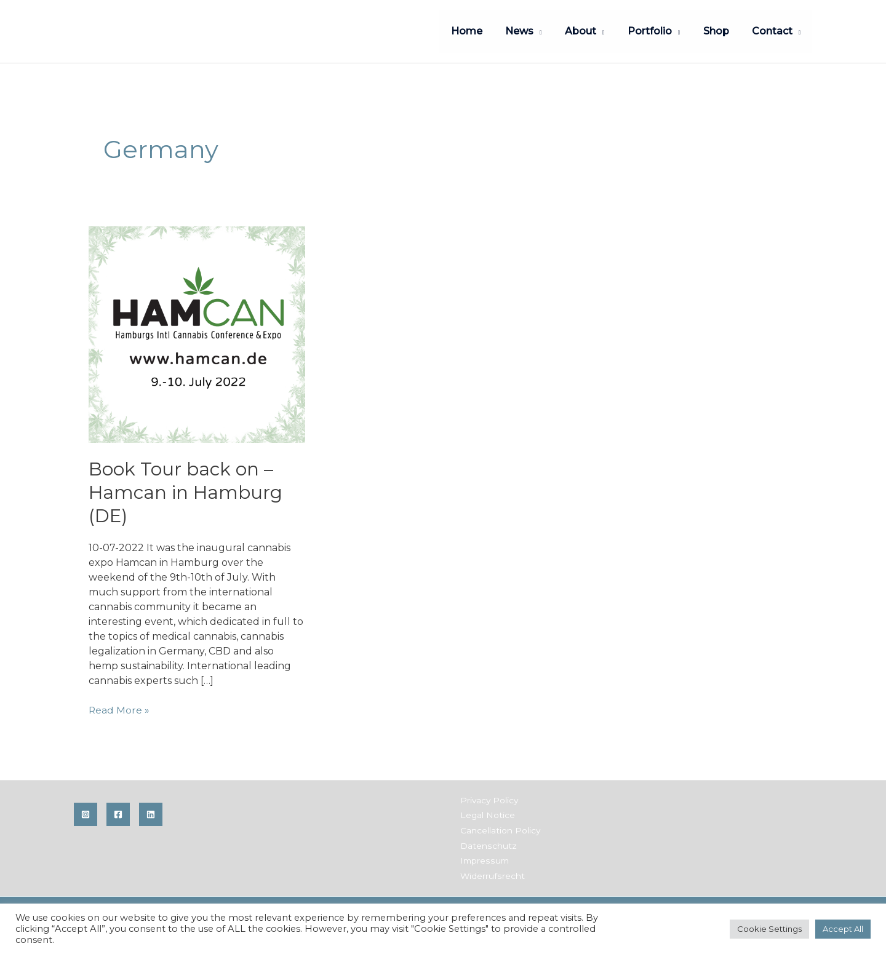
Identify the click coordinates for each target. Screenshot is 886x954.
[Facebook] (118, 812)
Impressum (483, 857)
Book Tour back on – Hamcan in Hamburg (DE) (186, 491)
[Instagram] (85, 812)
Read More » (119, 708)
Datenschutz (486, 842)
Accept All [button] (843, 929)
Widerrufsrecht (490, 872)
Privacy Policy (488, 798)
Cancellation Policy (498, 827)
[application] (552, 31)
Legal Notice (486, 813)
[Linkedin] (150, 812)
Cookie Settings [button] (769, 929)
